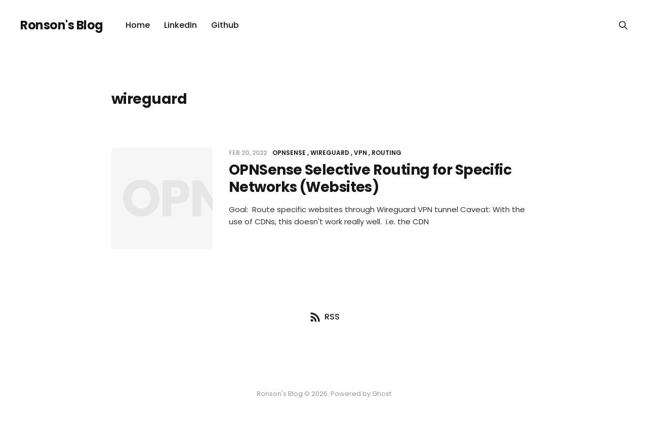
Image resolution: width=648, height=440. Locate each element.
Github (225, 25)
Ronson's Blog (61, 25)
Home (138, 25)
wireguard (329, 152)
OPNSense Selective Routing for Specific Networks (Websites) (370, 178)
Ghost (381, 393)
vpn (360, 152)
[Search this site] (623, 25)
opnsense (289, 152)
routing (386, 152)
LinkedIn (180, 25)
